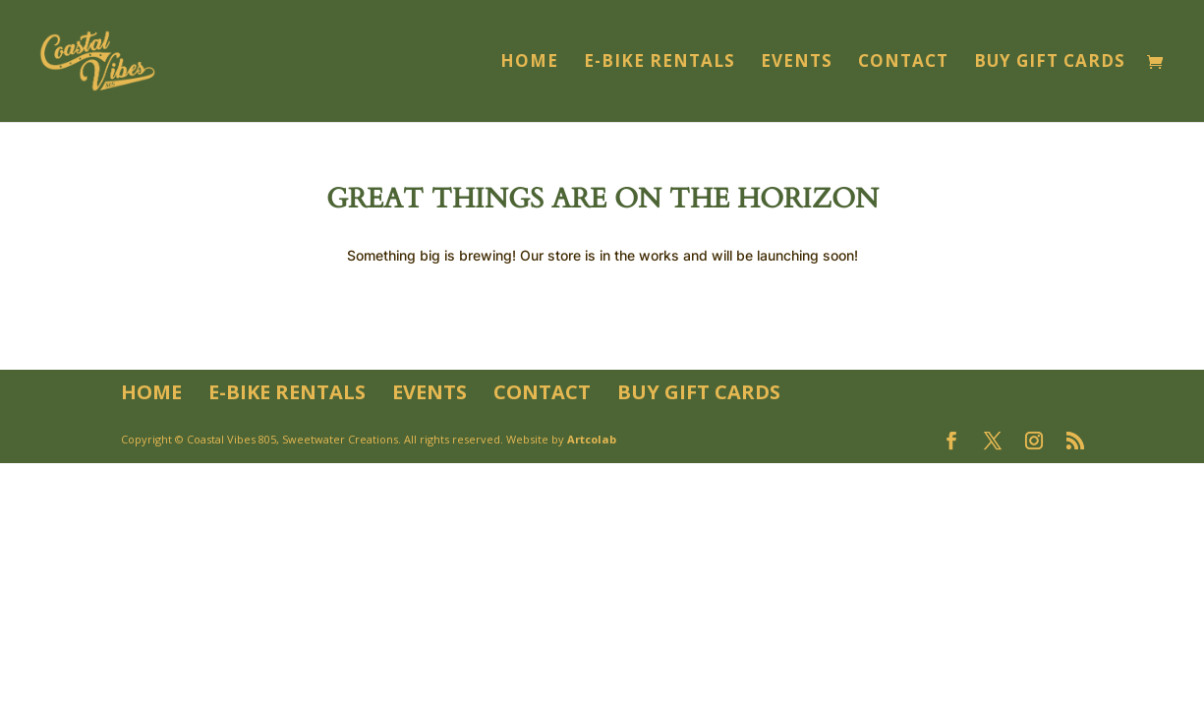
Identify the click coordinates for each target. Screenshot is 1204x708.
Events (796, 63)
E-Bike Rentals (659, 63)
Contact (903, 63)
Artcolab (591, 439)
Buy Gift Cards (1049, 63)
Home (529, 63)
